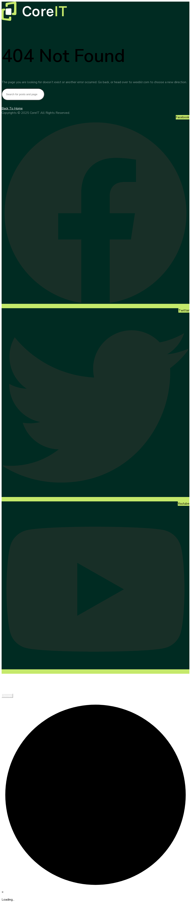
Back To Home (12, 108)
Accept (7, 695)
